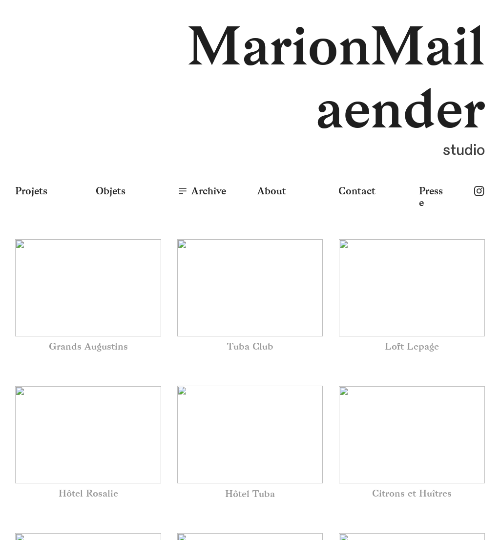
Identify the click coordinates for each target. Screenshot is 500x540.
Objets (110, 191)
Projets (31, 191)
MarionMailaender (336, 78)
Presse (431, 197)
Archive (201, 191)
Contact (356, 191)
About (271, 191)
